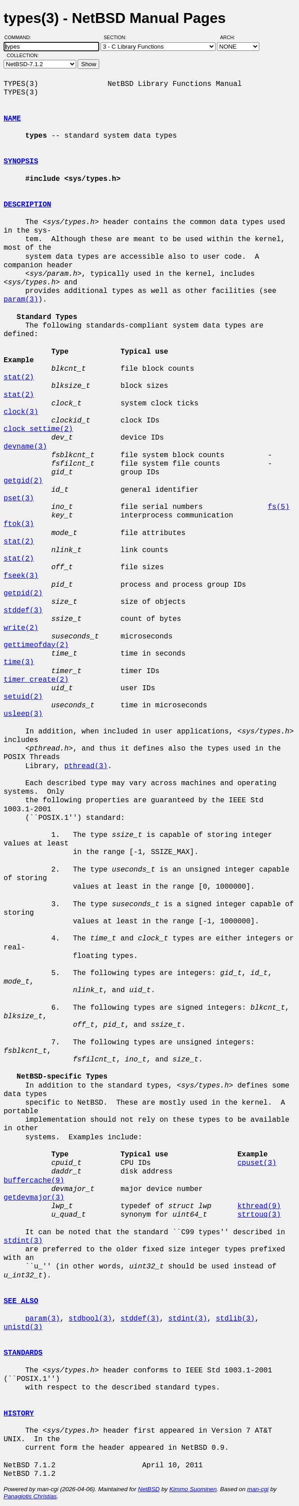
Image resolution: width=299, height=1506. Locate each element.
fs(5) (279, 507)
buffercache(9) (34, 1181)
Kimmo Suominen (192, 1489)
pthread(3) (85, 766)
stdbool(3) (90, 1319)
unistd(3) (23, 1327)
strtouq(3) (259, 1215)
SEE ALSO (21, 1301)
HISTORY (19, 1414)
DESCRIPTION (27, 205)
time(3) (19, 662)
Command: (21, 37)
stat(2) (19, 377)
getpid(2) (23, 593)
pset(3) (19, 498)
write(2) (21, 628)
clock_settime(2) (38, 429)
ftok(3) (19, 524)
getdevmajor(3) (34, 1198)
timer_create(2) (36, 680)
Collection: (23, 55)
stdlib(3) (235, 1319)
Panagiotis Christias (30, 1496)
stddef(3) (23, 611)
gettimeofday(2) (36, 645)
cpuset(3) (256, 1163)
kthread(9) (259, 1206)
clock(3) (21, 412)
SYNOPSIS (21, 161)
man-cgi (257, 1489)
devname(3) (25, 447)
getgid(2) (23, 481)
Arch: (231, 37)
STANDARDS (23, 1353)
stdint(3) (23, 1241)
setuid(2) (23, 697)
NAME (12, 119)
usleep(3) (23, 714)
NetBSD (149, 1489)
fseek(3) (21, 576)
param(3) (21, 300)
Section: (117, 37)
